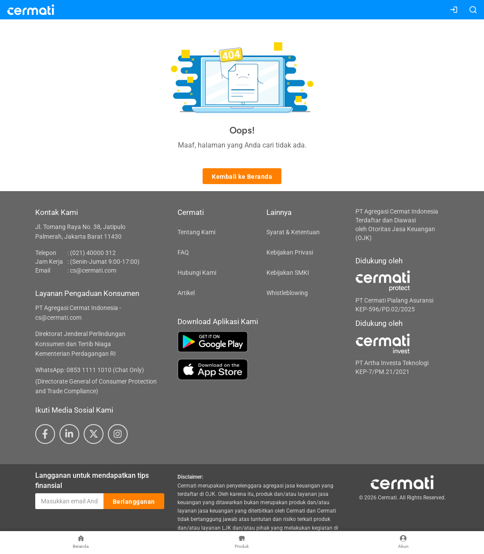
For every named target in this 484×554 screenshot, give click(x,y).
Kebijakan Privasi (289, 252)
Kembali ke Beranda (242, 176)
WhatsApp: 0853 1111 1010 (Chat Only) (89, 369)
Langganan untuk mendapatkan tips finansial (92, 480)
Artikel (186, 292)
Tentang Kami (196, 232)
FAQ (183, 252)
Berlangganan (134, 501)
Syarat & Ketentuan (293, 232)
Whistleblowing (287, 292)
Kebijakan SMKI (287, 272)
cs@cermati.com (93, 270)
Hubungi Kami (196, 272)
